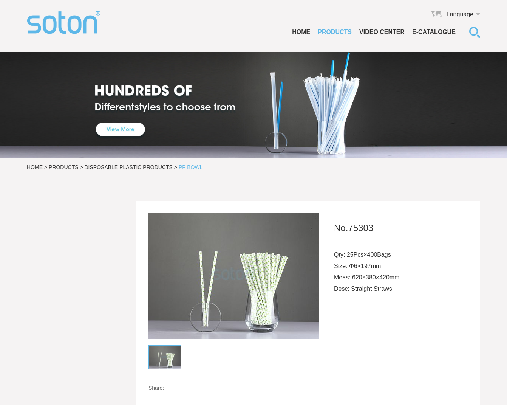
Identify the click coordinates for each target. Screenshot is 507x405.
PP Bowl (191, 167)
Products (335, 32)
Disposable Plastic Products (129, 167)
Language (460, 14)
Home (301, 32)
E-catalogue (434, 32)
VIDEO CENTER (382, 32)
